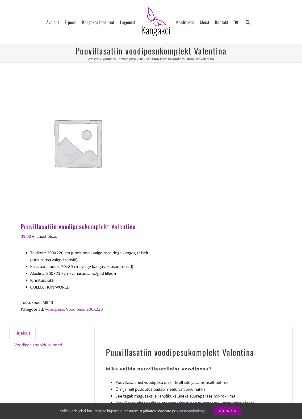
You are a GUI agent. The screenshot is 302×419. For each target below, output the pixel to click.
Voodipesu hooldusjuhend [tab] (38, 345)
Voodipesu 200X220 (84, 309)
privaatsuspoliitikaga (189, 410)
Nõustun (227, 411)
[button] (248, 22)
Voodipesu (54, 309)
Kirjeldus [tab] (22, 333)
